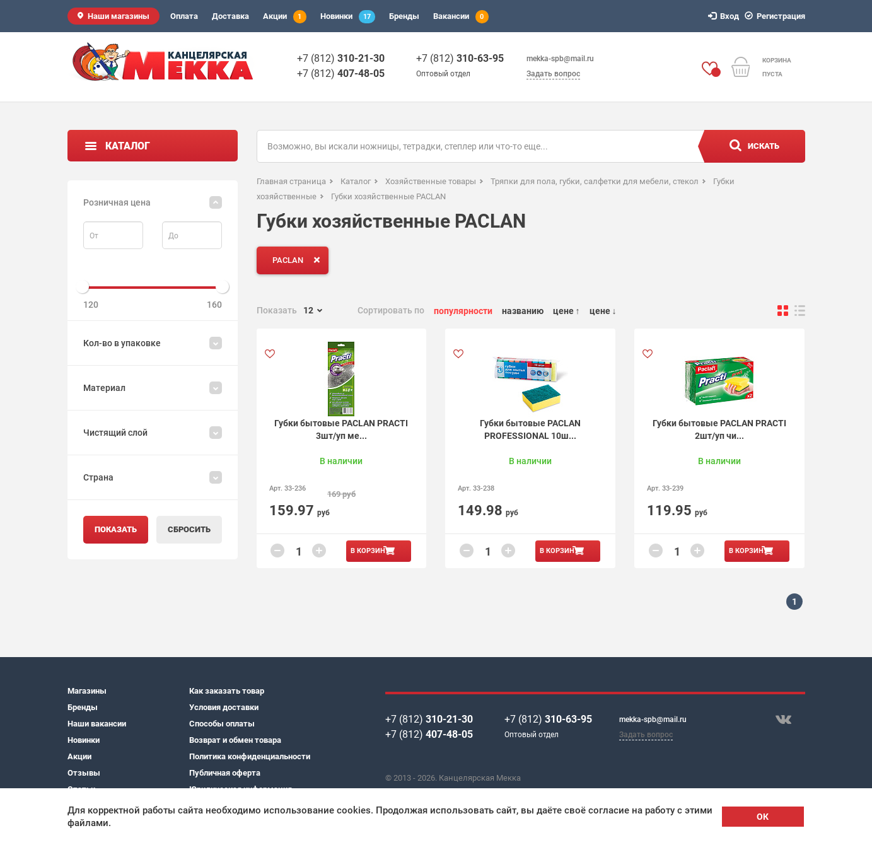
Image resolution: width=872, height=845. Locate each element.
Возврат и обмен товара (235, 740)
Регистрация (776, 16)
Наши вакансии (96, 723)
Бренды (404, 16)
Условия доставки (224, 707)
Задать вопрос (553, 73)
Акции (284, 16)
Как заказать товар (226, 691)
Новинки (347, 16)
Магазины (87, 691)
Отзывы (83, 773)
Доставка (230, 16)
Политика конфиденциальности (249, 756)
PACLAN (298, 260)
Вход (725, 16)
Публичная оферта (224, 773)
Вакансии (461, 16)
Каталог (127, 146)
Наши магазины (118, 16)
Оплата (184, 16)
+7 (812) (341, 58)
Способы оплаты (222, 723)
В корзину (370, 551)
